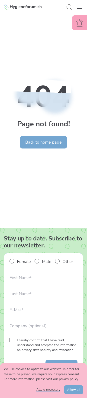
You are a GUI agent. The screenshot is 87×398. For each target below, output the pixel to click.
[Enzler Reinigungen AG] (33, 7)
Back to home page (43, 142)
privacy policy (68, 379)
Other (67, 261)
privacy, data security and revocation (47, 350)
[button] (79, 7)
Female (24, 261)
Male (46, 261)
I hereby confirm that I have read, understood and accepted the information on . (47, 345)
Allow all (73, 390)
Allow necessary (48, 389)
